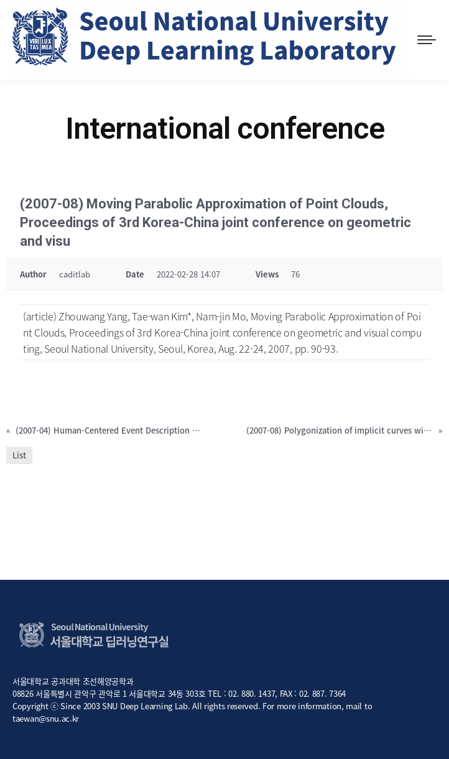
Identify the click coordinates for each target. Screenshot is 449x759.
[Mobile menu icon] (427, 40)
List (19, 455)
